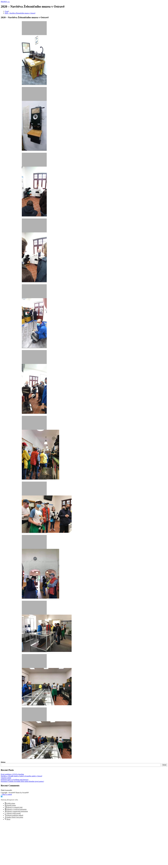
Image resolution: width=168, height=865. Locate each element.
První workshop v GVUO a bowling (12, 774)
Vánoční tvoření (6, 778)
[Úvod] (6, 11)
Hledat (3, 762)
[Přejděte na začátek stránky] (1, 794)
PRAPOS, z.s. (5, 1)
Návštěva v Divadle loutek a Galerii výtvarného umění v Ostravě (21, 776)
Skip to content (7, 794)
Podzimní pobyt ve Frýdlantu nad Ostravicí (14, 779)
